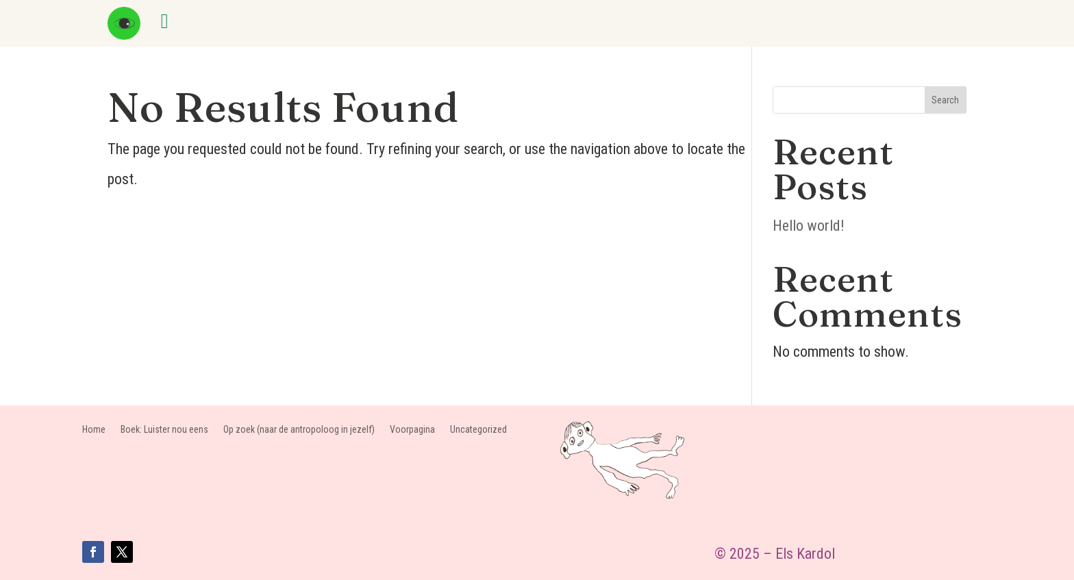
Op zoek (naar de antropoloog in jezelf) (299, 430)
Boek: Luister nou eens (164, 430)
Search (945, 99)
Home (93, 430)
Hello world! (809, 225)
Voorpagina (412, 430)
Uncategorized (478, 430)
